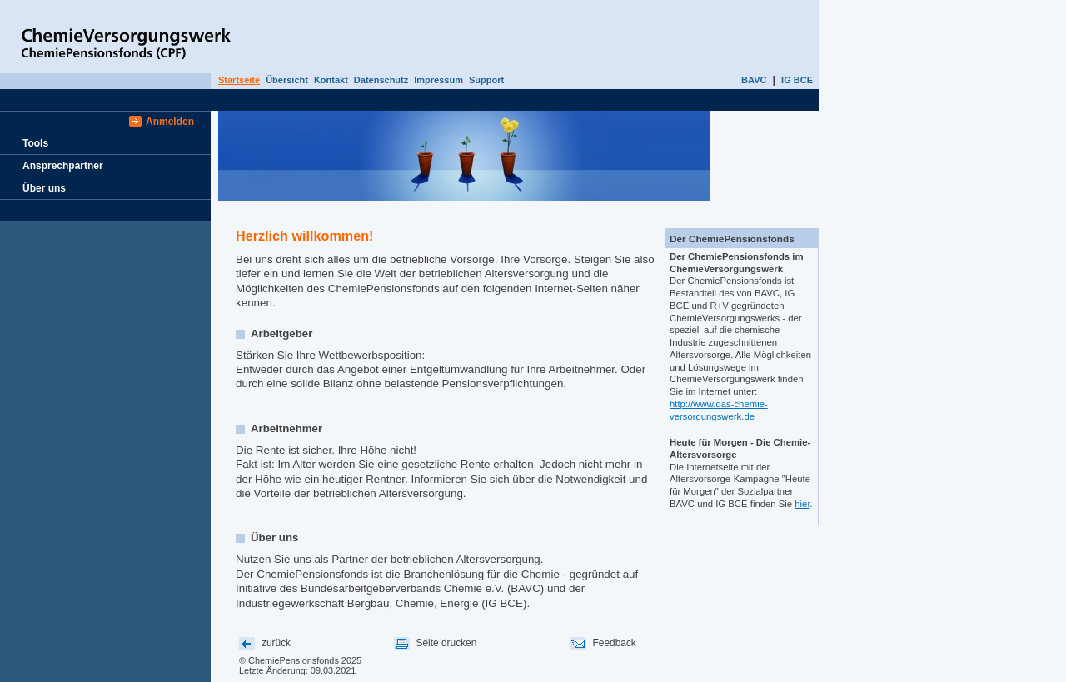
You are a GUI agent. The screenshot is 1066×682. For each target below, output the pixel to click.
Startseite (239, 80)
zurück (276, 643)
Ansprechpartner (62, 166)
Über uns (44, 188)
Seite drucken (446, 643)
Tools (35, 143)
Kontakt (331, 80)
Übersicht (287, 80)
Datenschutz (381, 80)
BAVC (753, 80)
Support (486, 80)
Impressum (438, 80)
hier (802, 504)
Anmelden (170, 121)
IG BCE (797, 80)
